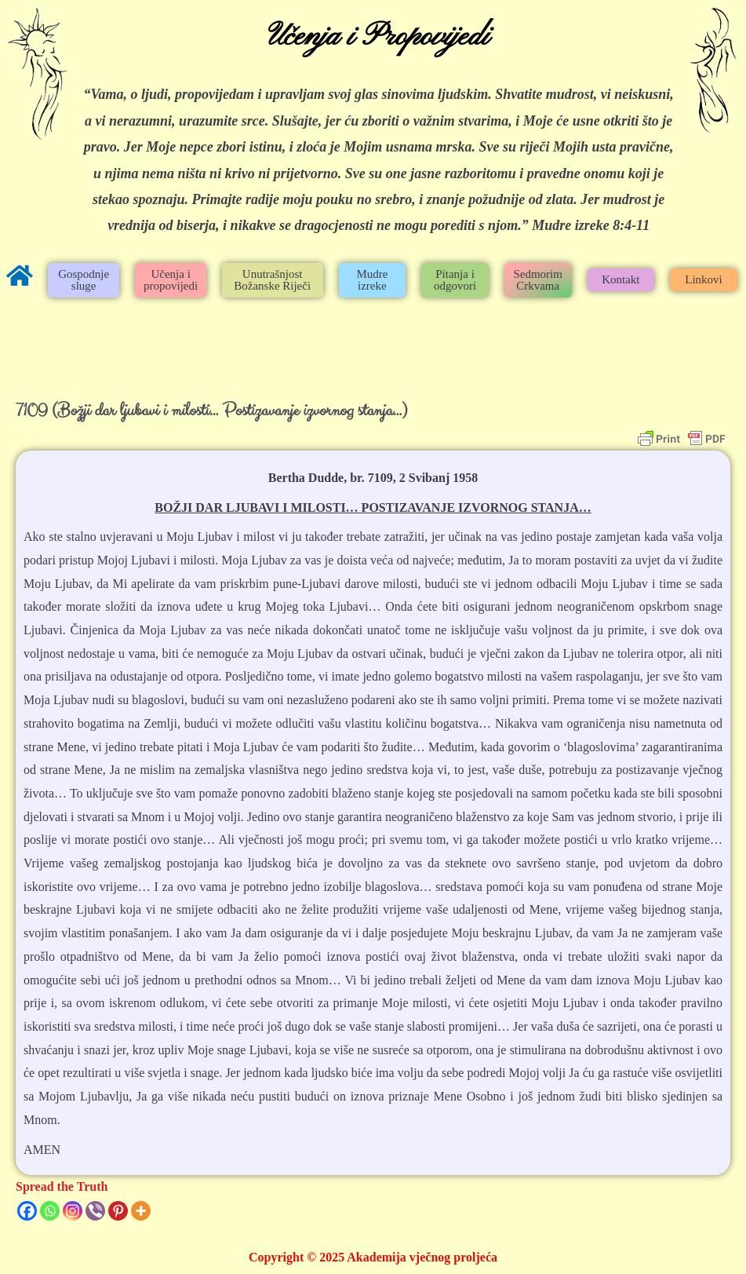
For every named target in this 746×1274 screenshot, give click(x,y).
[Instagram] (72, 1211)
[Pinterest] (118, 1211)
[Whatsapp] (50, 1211)
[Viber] (95, 1211)
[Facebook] (27, 1211)
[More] (141, 1211)
